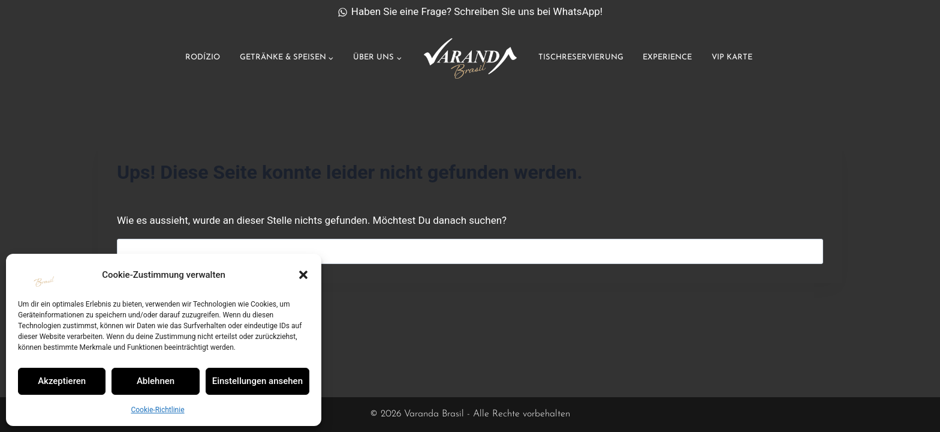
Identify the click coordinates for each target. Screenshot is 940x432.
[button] (303, 275)
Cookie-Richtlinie (157, 410)
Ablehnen (155, 381)
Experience (667, 57)
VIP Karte (732, 57)
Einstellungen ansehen (257, 381)
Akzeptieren (62, 381)
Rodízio (202, 57)
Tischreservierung (580, 57)
